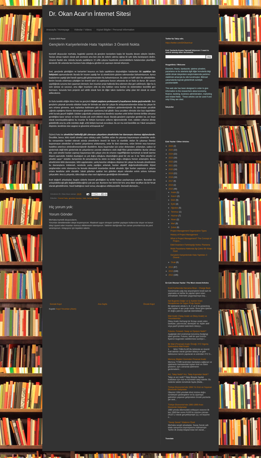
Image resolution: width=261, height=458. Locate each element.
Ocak (173, 262)
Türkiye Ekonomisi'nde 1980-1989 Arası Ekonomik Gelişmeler (185, 406)
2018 (171, 177)
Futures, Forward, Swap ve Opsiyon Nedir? (187, 331)
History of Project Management (184, 234)
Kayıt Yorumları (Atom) (66, 309)
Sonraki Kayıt (56, 304)
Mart (173, 223)
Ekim (173, 200)
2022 (171, 162)
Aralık (174, 192)
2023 (171, 158)
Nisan (174, 219)
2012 (171, 275)
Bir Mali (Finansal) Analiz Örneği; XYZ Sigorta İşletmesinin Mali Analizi (188, 345)
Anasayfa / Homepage (57, 29)
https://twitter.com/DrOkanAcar (179, 43)
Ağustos (175, 208)
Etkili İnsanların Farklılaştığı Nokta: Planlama (190, 245)
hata (84, 198)
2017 (171, 181)
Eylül (173, 204)
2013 (171, 271)
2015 (171, 189)
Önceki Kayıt (149, 304)
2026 (171, 146)
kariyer (89, 198)
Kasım (174, 196)
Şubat (174, 227)
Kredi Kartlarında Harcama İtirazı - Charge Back (189, 288)
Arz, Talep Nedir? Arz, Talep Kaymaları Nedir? (188, 374)
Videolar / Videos (83, 29)
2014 (171, 267)
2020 (171, 169)
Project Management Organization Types (188, 231)
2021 (171, 165)
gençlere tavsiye (75, 198)
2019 (171, 173)
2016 (171, 185)
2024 (171, 154)
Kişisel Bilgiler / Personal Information (115, 29)
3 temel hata (63, 198)
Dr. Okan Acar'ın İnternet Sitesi (90, 13)
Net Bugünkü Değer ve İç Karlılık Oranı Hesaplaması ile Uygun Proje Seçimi (185, 302)
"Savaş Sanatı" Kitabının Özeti (181, 422)
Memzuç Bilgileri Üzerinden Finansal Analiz (187, 359)
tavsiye (96, 198)
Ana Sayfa (102, 304)
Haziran (174, 216)
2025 (171, 150)
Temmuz (175, 212)
